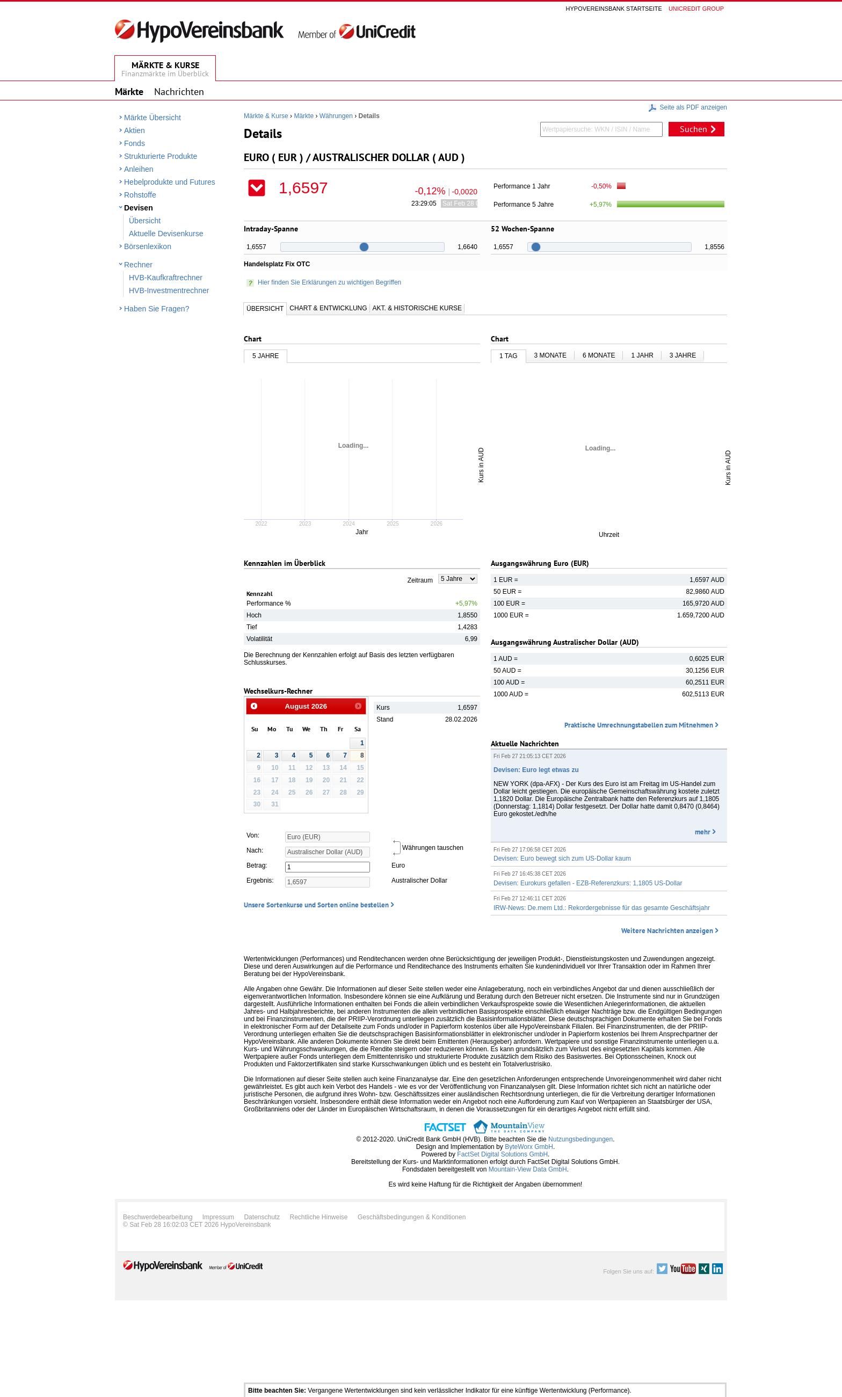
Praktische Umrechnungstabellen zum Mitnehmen (638, 725)
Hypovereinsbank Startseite (614, 8)
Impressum (218, 1217)
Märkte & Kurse (266, 116)
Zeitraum (420, 580)
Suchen (693, 128)
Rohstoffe (140, 195)
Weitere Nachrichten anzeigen (667, 930)
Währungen (336, 116)
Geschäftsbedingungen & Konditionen (412, 1217)
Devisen (138, 207)
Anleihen (139, 169)
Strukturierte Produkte (160, 156)
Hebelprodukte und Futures (169, 182)
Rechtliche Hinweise (319, 1217)
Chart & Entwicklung (328, 308)
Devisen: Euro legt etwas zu (536, 770)
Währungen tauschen (427, 848)
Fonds (134, 143)
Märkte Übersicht (152, 117)
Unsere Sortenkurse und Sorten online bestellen (316, 904)
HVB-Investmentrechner (169, 290)
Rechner (138, 264)
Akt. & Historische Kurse (417, 308)
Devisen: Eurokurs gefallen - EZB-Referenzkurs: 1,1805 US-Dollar (587, 883)
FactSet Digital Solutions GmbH (502, 1154)
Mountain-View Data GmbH (528, 1169)
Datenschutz (262, 1217)
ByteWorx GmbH (529, 1147)
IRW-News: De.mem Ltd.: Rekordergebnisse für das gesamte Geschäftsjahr (601, 908)
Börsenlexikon (147, 246)
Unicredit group (696, 8)
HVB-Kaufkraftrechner (165, 277)
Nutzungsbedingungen (580, 1139)
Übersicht (145, 220)
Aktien (134, 130)
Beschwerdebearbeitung (157, 1217)
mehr (702, 831)
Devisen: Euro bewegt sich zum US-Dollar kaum (562, 858)
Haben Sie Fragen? (156, 308)
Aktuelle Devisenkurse (166, 233)
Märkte (304, 116)
